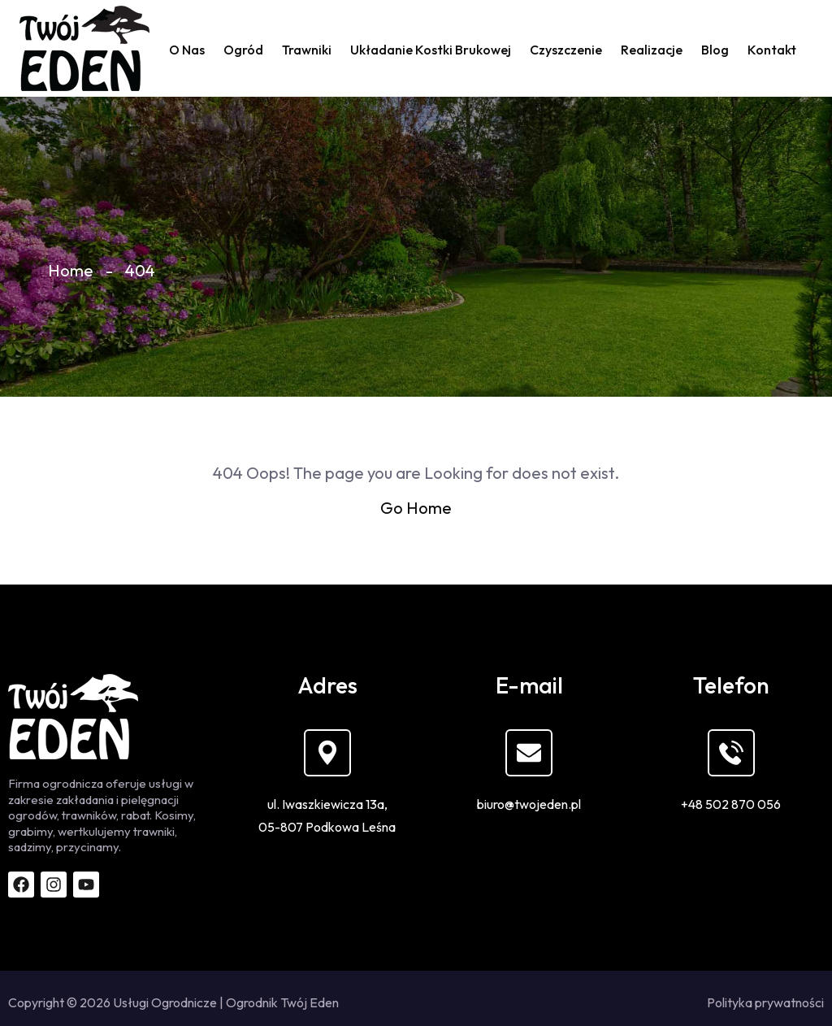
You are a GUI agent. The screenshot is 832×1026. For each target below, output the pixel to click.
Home (70, 270)
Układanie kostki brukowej (430, 49)
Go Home (416, 508)
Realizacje (651, 49)
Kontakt (772, 49)
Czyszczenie (566, 49)
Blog (715, 49)
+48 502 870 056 (731, 804)
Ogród (243, 49)
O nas (187, 49)
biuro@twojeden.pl (529, 804)
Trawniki (307, 49)
